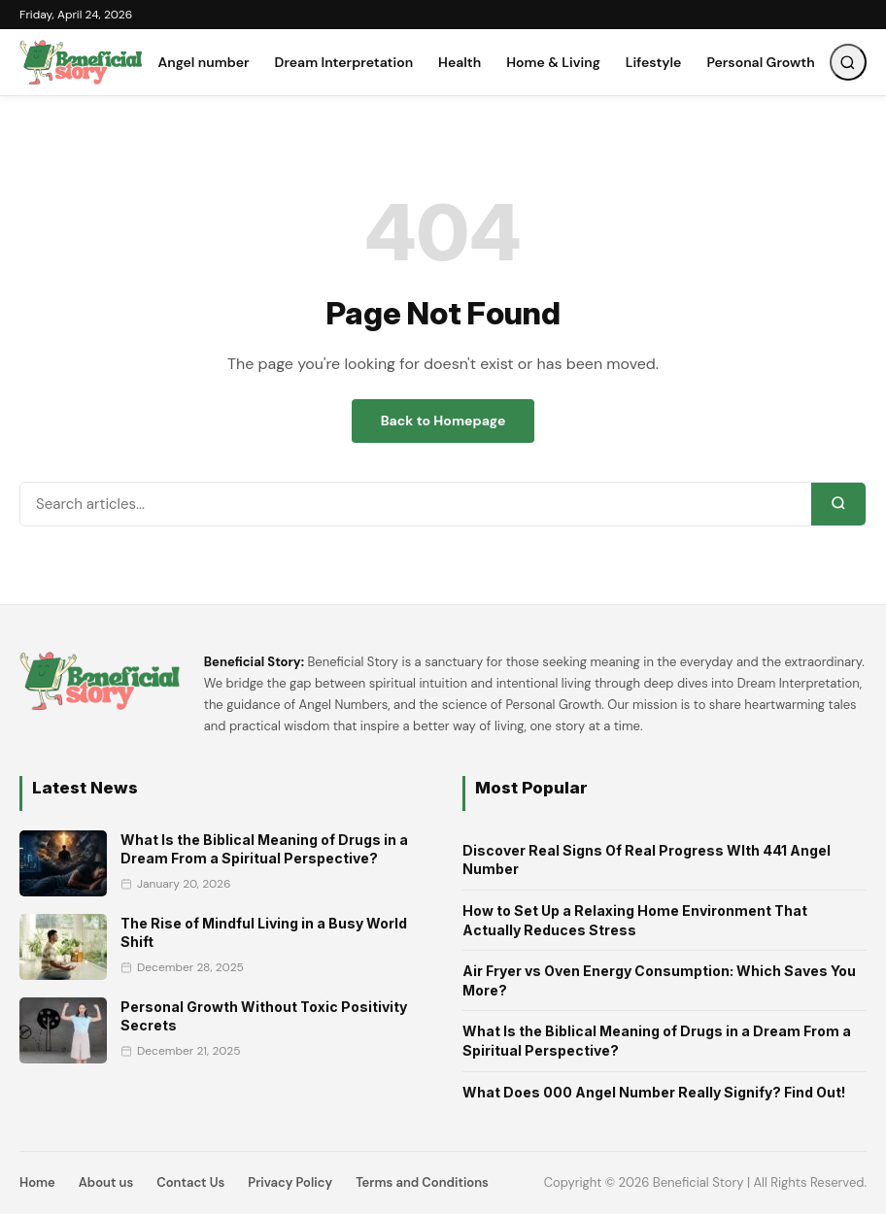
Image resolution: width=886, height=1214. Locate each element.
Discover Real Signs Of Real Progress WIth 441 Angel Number (646, 860)
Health (459, 62)
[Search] (838, 504)
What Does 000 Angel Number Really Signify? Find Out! (653, 1092)
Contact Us (190, 1182)
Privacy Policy (290, 1182)
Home (37, 1182)
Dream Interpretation (344, 62)
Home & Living (553, 62)
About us (106, 1182)
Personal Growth (760, 62)
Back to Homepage (443, 420)
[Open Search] (848, 62)
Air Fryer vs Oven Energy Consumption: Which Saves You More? (659, 980)
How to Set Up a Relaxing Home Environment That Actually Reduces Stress (634, 920)
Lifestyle (654, 62)
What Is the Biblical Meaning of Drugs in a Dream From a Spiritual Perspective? (656, 1041)
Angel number (203, 62)
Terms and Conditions (422, 1182)
